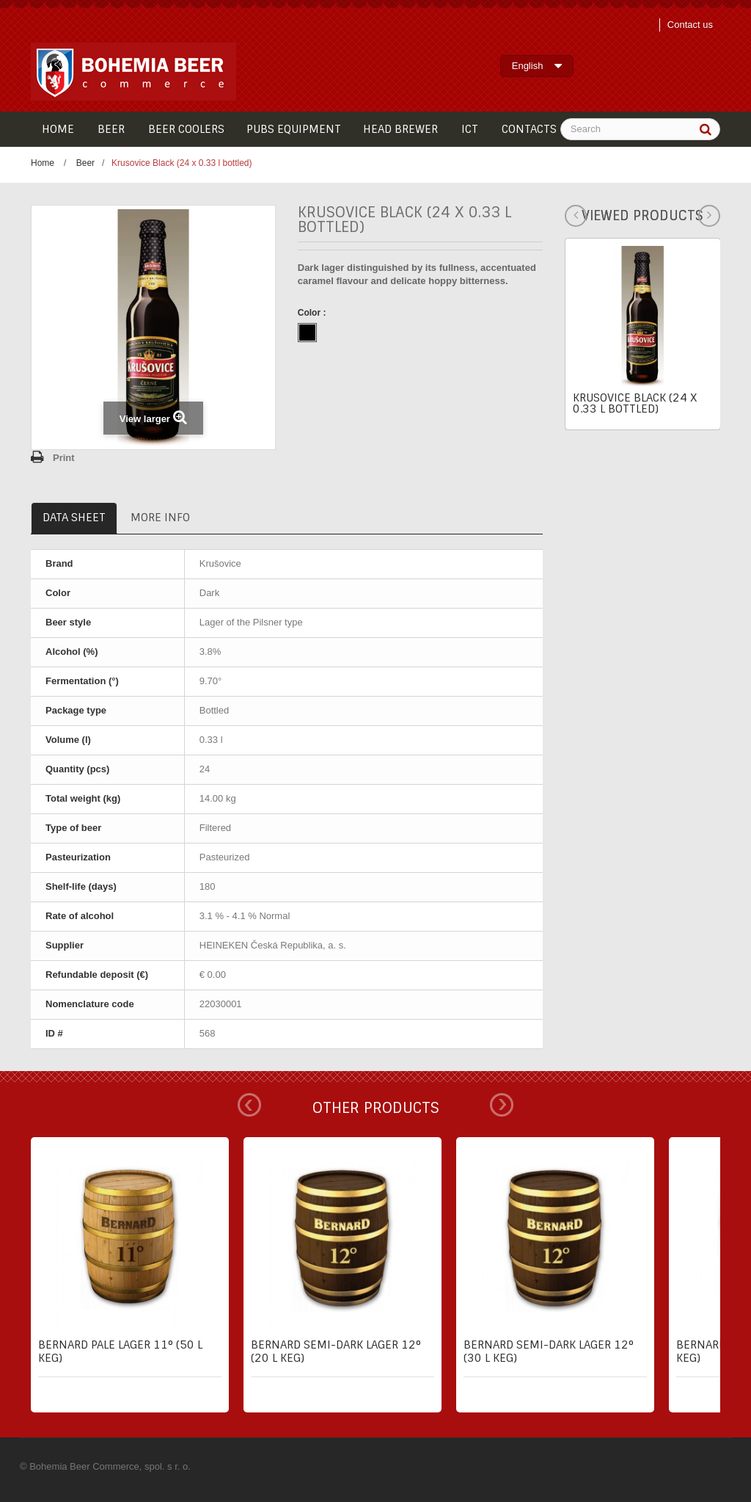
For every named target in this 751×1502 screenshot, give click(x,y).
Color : (313, 313)
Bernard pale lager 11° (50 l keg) (120, 1351)
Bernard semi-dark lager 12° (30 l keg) (549, 1351)
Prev (249, 1105)
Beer (85, 163)
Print (64, 457)
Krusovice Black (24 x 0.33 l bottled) (635, 403)
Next (501, 1105)
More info (160, 517)
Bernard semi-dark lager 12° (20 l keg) (336, 1351)
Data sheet (74, 517)
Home (42, 163)
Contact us (690, 24)
